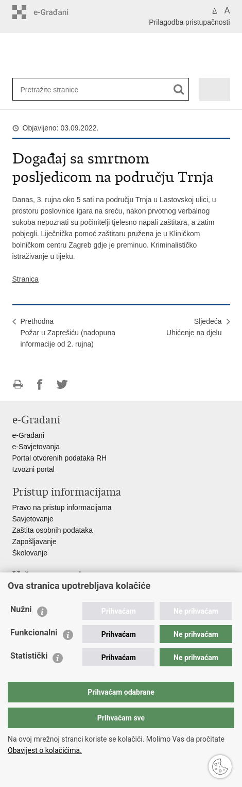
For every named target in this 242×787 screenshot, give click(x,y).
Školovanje (30, 553)
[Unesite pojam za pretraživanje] (54, 89)
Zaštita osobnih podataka (52, 530)
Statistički (28, 656)
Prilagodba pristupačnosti (189, 22)
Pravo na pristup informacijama (62, 507)
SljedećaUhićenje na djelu (193, 327)
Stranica (25, 279)
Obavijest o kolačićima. (45, 750)
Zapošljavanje (34, 541)
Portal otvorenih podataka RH (59, 458)
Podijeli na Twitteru (62, 384)
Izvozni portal (33, 469)
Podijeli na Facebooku (39, 384)
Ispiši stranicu (17, 384)
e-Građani (28, 435)
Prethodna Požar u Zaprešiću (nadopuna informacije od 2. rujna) (68, 332)
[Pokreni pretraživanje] (179, 89)
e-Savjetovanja (36, 446)
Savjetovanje (33, 519)
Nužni (21, 609)
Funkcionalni (34, 632)
